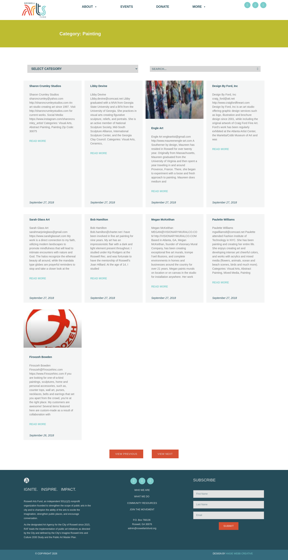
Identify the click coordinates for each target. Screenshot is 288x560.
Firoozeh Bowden (40, 357)
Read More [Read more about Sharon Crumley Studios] (37, 140)
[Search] (258, 69)
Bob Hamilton (99, 219)
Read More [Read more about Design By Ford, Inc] (220, 149)
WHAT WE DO (142, 496)
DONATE (162, 6)
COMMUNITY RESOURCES (142, 503)
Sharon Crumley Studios (45, 86)
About (89, 7)
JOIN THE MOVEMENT (142, 509)
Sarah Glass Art (39, 219)
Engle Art (157, 128)
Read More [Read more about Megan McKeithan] (159, 286)
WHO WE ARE (142, 490)
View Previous (126, 453)
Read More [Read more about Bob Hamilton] (98, 278)
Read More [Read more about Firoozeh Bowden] (37, 424)
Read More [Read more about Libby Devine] (98, 153)
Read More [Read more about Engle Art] (159, 191)
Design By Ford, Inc (225, 86)
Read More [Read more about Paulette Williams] (220, 282)
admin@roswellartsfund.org (142, 528)
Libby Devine (98, 86)
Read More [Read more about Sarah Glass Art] (37, 278)
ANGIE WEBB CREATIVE (239, 553)
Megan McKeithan (163, 219)
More (199, 7)
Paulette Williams (223, 219)
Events (126, 6)
